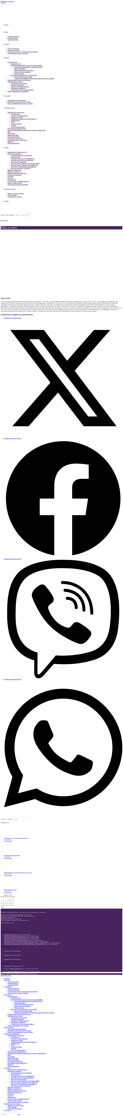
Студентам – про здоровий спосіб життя (16, 838)
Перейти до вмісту (7, 1)
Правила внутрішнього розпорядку (24, 1042)
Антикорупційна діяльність (17, 1063)
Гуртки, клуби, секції (15, 1100)
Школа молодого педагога (20, 1086)
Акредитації (15, 1043)
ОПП (12, 1045)
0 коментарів (8, 841)
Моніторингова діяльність (17, 1029)
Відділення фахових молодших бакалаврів (26, 1000)
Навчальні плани (17, 1040)
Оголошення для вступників (18, 993)
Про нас (7, 980)
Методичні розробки (18, 1079)
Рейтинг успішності (15, 1089)
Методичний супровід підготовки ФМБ (25, 1081)
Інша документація (18, 1050)
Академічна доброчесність (17, 1070)
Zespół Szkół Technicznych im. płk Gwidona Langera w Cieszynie (22, 944)
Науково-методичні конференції (23, 1076)
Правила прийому (17, 1019)
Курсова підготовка (15, 1109)
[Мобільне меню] (4, 220)
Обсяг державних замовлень (18, 1026)
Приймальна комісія (15, 1016)
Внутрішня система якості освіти (19, 1030)
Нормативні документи (16, 1035)
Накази (13, 1048)
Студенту (7, 1068)
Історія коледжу (13, 982)
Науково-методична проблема (22, 1078)
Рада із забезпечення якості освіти (20, 1032)
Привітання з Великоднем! (12, 855)
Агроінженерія (19, 1003)
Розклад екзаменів (14, 1092)
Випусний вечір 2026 (10, 890)
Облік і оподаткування (22, 1006)
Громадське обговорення (17, 1052)
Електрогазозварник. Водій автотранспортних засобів (34, 1013)
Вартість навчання (14, 1087)
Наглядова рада (13, 1066)
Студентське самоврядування (18, 1099)
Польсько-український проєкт (13, 938)
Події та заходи (13, 988)
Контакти (7, 1110)
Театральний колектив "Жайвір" (13, 937)
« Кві (2, 907)
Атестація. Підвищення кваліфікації (23, 1084)
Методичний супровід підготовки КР (24, 1083)
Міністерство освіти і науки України (14, 940)
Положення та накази (19, 1017)
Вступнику (8, 995)
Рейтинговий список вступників (19, 1014)
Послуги (10, 1096)
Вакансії (11, 1065)
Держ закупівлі (13, 1058)
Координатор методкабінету (21, 1073)
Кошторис (11, 1056)
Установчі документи (15, 1061)
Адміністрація (13, 983)
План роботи (15, 1074)
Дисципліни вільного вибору (18, 1102)
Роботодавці (12, 1107)
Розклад (3, 3)
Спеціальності (13, 996)
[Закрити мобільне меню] (6, 975)
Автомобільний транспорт (23, 1004)
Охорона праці (16, 1047)
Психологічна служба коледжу (13, 936)
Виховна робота (9, 934)
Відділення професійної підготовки (24, 1009)
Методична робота (15, 1071)
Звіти (9, 1055)
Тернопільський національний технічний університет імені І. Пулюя (23, 943)
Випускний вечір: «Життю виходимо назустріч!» (18, 872)
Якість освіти (8, 1027)
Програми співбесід (18, 1022)
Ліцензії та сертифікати (19, 1039)
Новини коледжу (14, 990)
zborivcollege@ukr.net (13, 971)
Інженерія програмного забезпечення (28, 1001)
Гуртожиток (12, 1097)
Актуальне (8, 987)
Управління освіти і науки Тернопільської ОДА (17, 941)
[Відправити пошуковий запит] (23, 215)
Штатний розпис (14, 1060)
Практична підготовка (12, 1104)
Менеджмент (19, 1008)
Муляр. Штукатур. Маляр (23, 1011)
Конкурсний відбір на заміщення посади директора (27, 1053)
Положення (15, 1037)
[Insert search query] (9, 1114)
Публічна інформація (11, 1034)
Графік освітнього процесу (17, 1091)
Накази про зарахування (20, 1021)
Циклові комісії (13, 985)
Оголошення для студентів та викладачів (22, 991)
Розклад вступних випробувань (22, 1024)
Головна (7, 978)
